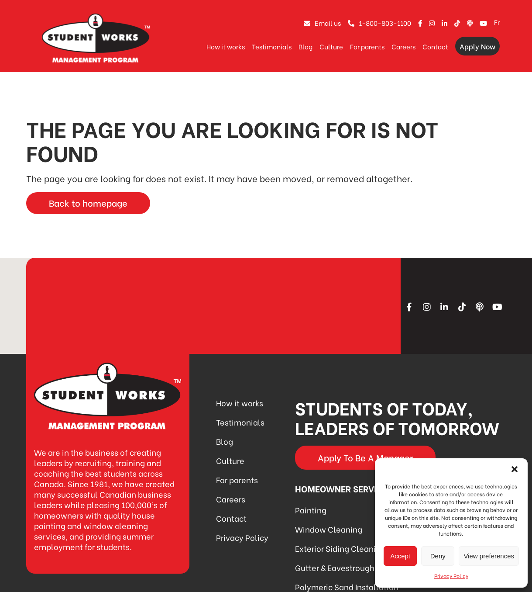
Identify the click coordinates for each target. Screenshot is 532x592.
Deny (438, 556)
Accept (400, 556)
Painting (310, 510)
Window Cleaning (328, 529)
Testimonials (272, 46)
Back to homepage (88, 202)
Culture (331, 46)
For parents (367, 46)
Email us (322, 23)
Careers (403, 46)
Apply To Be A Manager (365, 457)
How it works (225, 46)
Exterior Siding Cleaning (340, 548)
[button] (514, 469)
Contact (435, 46)
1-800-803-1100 (379, 23)
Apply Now (477, 46)
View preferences (488, 556)
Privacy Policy (451, 575)
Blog (305, 46)
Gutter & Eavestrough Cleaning (353, 567)
